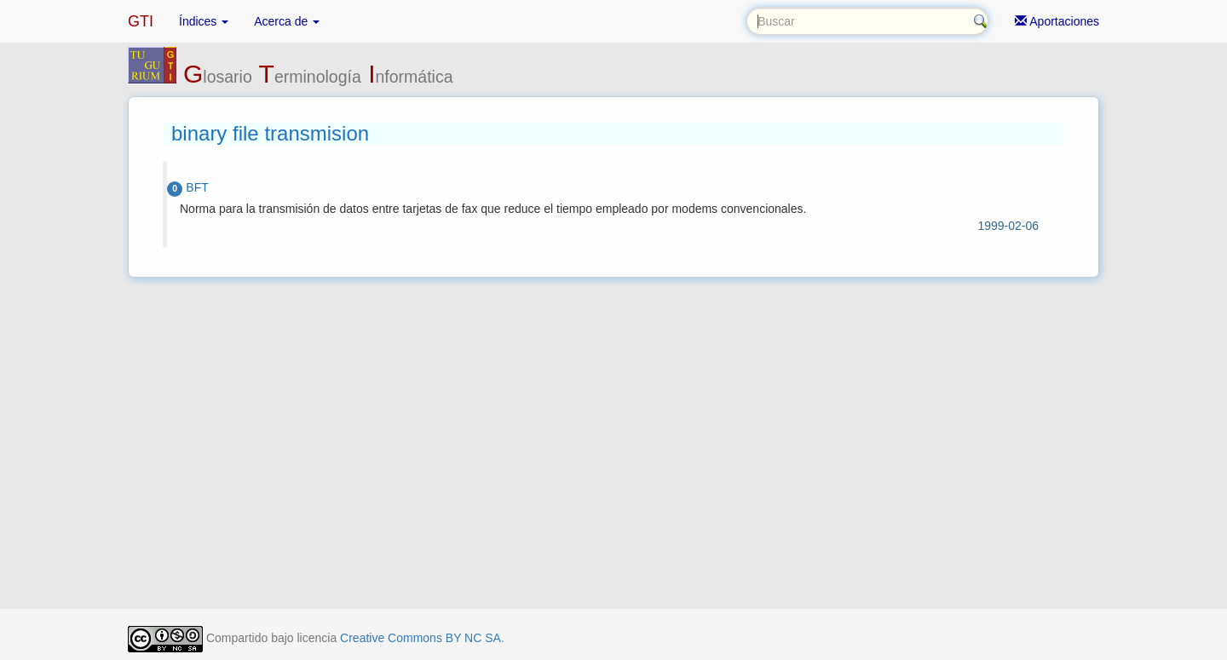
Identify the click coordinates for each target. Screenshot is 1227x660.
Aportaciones (1057, 21)
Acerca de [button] (287, 21)
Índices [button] (203, 21)
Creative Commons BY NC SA (420, 638)
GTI (140, 21)
